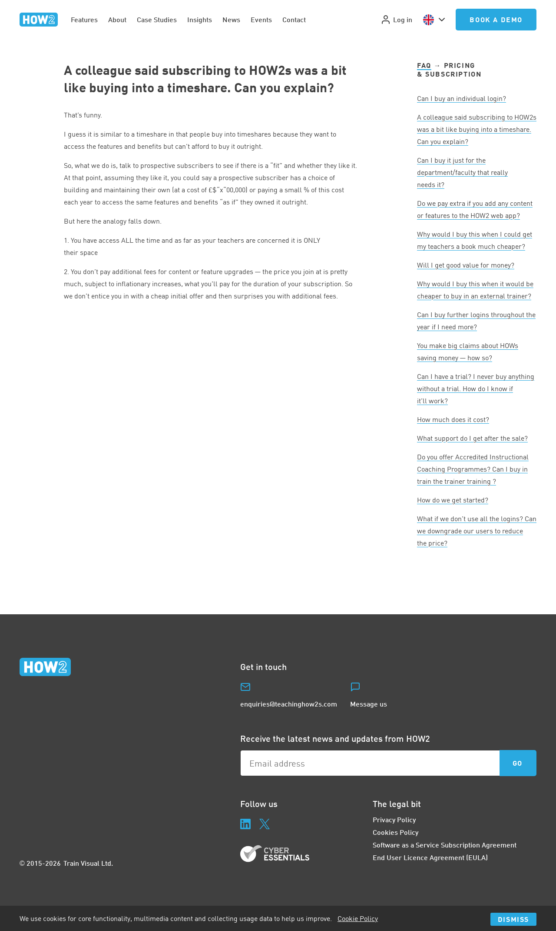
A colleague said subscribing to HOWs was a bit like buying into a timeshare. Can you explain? (476, 129)
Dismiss (513, 919)
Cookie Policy (358, 918)
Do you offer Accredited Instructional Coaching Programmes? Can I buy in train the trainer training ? (473, 469)
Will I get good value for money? (465, 265)
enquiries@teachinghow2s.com (288, 704)
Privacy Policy (394, 819)
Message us (368, 704)
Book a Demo (496, 19)
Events (261, 19)
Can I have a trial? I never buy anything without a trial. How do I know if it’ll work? (475, 388)
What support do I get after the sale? (472, 438)
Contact (294, 19)
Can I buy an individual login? (461, 98)
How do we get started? (452, 500)
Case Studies (157, 19)
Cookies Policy (395, 832)
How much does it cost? (453, 419)
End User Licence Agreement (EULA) (430, 857)
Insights (199, 19)
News (231, 19)
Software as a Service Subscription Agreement (444, 845)
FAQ (424, 65)
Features (84, 19)
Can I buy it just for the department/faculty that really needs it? (462, 172)
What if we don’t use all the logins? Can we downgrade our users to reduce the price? (476, 530)
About (117, 19)
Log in (396, 19)
